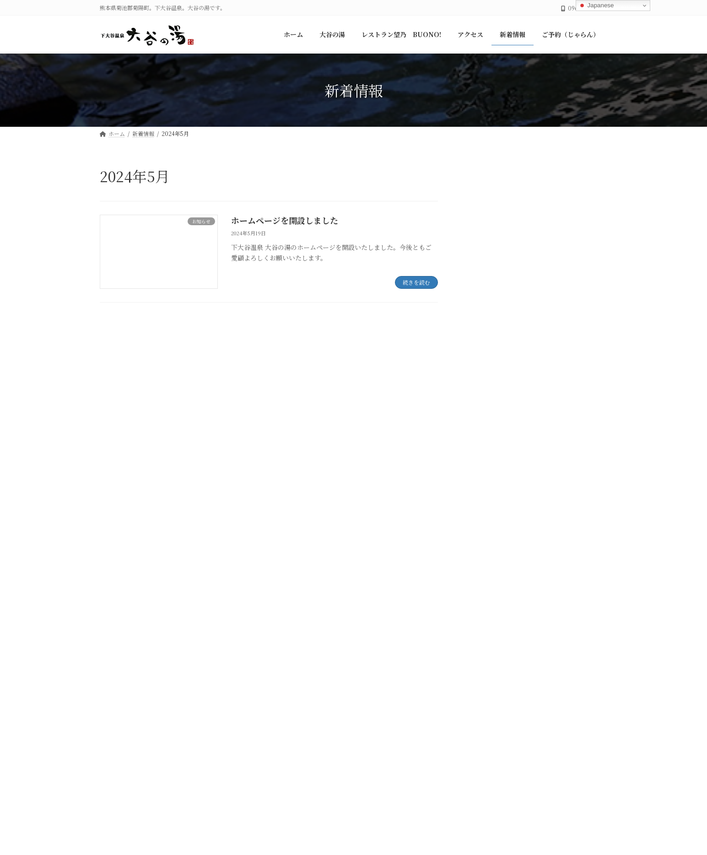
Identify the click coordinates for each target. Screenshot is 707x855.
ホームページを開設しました (284, 220)
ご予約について (545, 287)
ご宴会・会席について (555, 241)
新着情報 (359, 617)
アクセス (312, 617)
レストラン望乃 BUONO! (238, 617)
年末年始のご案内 (548, 195)
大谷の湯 (486, 441)
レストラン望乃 (495, 423)
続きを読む (416, 282)
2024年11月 (489, 504)
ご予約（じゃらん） (423, 617)
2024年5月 (488, 523)
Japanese (596, 5)
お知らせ (486, 404)
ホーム (119, 617)
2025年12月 (490, 486)
